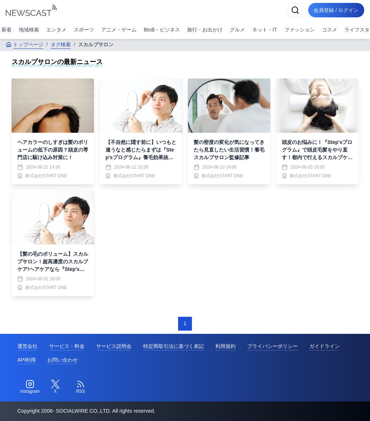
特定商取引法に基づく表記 (173, 346)
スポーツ (84, 30)
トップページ (24, 44)
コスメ (329, 30)
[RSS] (80, 387)
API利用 (26, 360)
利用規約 (225, 346)
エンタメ (56, 30)
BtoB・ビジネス (162, 30)
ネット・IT (264, 30)
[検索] (295, 10)
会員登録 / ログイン (336, 10)
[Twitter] (55, 387)
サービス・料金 (67, 346)
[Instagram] (30, 387)
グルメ (237, 30)
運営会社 (27, 346)
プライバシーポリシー (272, 346)
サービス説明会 (114, 346)
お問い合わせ (62, 360)
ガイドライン (324, 346)
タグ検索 (61, 44)
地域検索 (29, 30)
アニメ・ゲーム (119, 30)
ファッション (299, 30)
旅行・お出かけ (205, 30)
